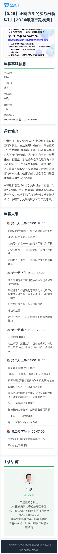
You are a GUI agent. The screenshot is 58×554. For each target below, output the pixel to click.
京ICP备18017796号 (29, 550)
